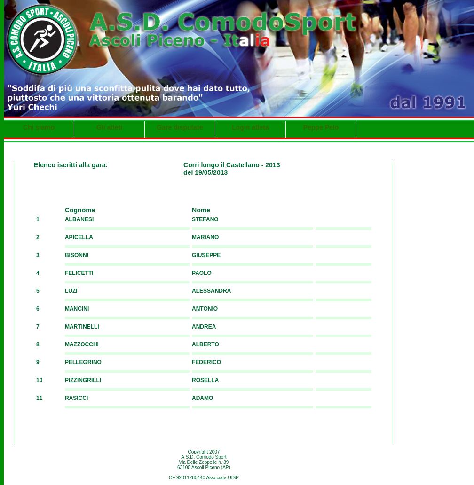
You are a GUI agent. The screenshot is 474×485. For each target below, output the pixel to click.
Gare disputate (180, 127)
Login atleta (250, 127)
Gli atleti (109, 127)
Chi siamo (39, 127)
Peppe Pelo (321, 127)
